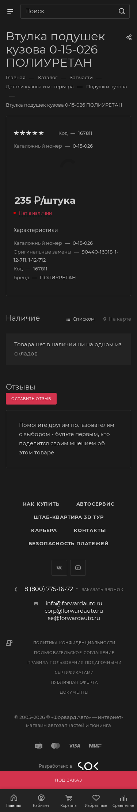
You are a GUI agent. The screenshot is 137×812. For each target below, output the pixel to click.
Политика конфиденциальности (74, 643)
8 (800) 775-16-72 (48, 589)
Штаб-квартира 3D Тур (69, 517)
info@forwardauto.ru (74, 603)
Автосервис (95, 504)
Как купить (41, 504)
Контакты (90, 530)
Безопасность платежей (68, 543)
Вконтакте (59, 568)
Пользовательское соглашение (74, 652)
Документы (74, 692)
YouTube (78, 568)
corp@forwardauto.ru (74, 610)
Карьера (44, 530)
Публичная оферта (74, 682)
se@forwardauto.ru (74, 617)
